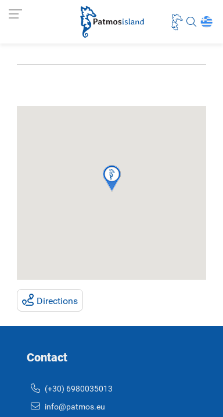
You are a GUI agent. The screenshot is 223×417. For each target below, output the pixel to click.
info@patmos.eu (68, 407)
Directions (50, 300)
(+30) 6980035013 (72, 389)
